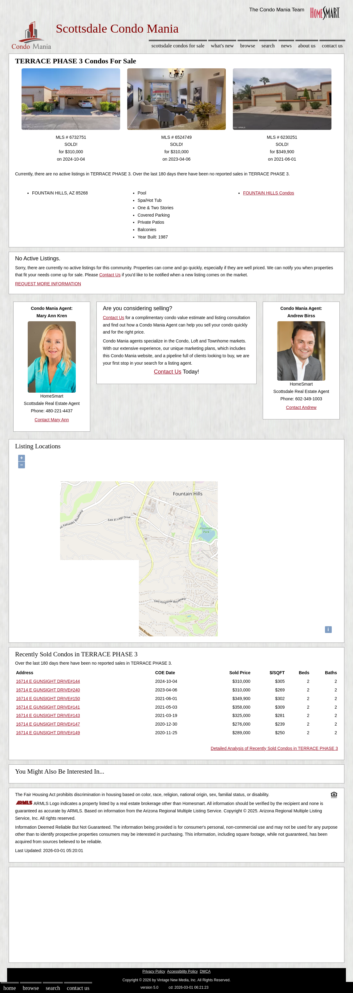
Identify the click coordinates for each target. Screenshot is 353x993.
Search (268, 46)
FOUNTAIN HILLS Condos (268, 192)
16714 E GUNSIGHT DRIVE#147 (48, 724)
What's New (222, 46)
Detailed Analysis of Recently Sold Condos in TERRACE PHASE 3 (274, 748)
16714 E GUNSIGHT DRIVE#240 (48, 689)
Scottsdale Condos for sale (178, 46)
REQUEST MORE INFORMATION (48, 283)
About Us (306, 46)
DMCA (205, 971)
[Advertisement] (176, 913)
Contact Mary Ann (51, 419)
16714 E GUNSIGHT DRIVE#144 (48, 681)
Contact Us (332, 46)
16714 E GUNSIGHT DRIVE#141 (48, 707)
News (286, 46)
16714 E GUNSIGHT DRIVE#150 (48, 698)
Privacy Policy (153, 971)
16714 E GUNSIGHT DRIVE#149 (48, 732)
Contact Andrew (301, 407)
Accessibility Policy (182, 971)
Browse (247, 46)
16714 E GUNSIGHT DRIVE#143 (48, 715)
